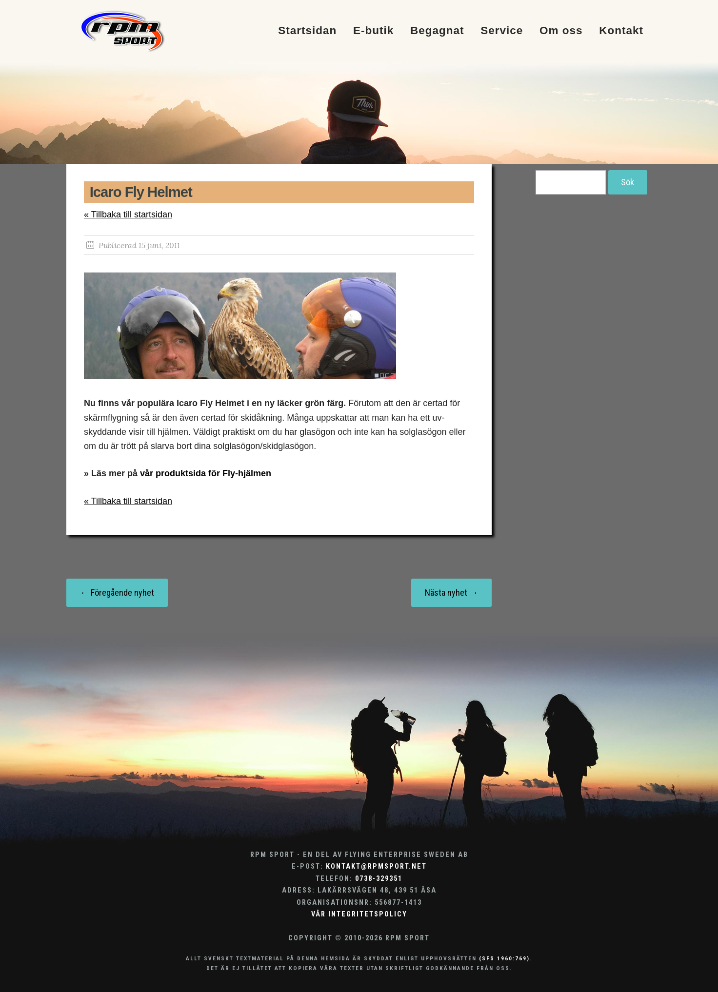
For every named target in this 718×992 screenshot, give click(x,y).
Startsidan (307, 31)
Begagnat (437, 31)
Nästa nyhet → (451, 592)
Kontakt (621, 31)
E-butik (373, 31)
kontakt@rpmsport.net (376, 866)
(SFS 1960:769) (504, 958)
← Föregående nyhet (117, 592)
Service (501, 31)
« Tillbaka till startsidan (128, 214)
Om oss (561, 31)
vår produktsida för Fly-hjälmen (205, 473)
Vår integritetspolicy (359, 914)
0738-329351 (378, 879)
